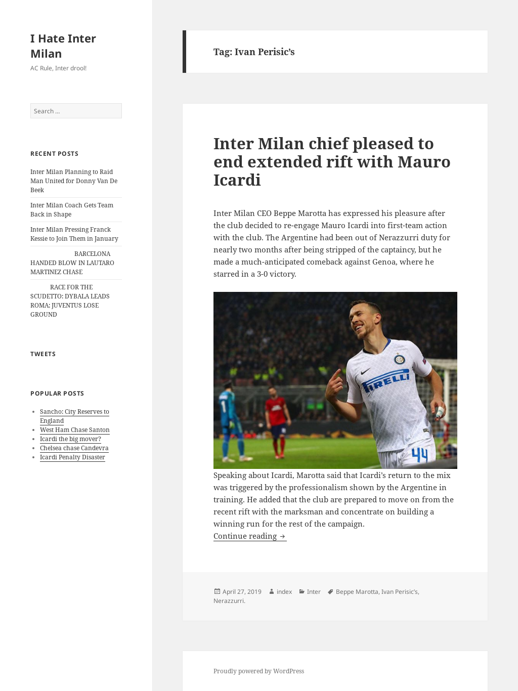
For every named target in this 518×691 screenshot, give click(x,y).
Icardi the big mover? (70, 439)
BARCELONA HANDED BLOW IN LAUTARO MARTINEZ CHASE (72, 262)
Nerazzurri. (229, 600)
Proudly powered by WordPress (258, 671)
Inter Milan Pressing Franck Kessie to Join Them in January (74, 234)
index (284, 591)
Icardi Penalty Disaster (72, 457)
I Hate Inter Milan (63, 45)
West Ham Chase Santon (75, 429)
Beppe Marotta (357, 591)
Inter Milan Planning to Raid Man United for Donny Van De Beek (73, 180)
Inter (314, 591)
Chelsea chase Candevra (74, 448)
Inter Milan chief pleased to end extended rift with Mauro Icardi (332, 161)
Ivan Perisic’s (399, 591)
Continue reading (250, 536)
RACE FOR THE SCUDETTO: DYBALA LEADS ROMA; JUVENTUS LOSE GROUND (70, 301)
